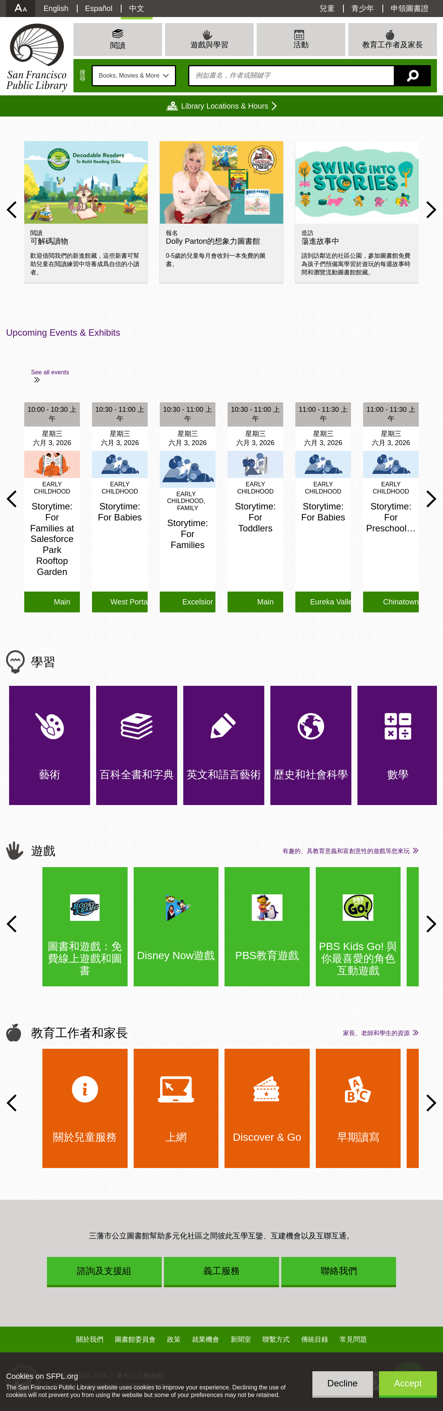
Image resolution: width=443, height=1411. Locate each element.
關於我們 (89, 1339)
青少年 (362, 8)
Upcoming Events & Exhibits (63, 332)
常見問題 (353, 1339)
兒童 (327, 8)
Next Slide (431, 210)
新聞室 (241, 1339)
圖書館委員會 (135, 1339)
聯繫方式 (276, 1339)
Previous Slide (11, 210)
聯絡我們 (339, 1271)
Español (98, 8)
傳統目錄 (314, 1339)
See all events (50, 372)
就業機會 (205, 1339)
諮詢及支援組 (104, 1271)
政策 (174, 1339)
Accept (408, 1383)
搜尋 (83, 76)
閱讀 (117, 45)
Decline (343, 1383)
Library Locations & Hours (224, 106)
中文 (136, 8)
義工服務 (221, 1271)
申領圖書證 (410, 8)
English (56, 8)
